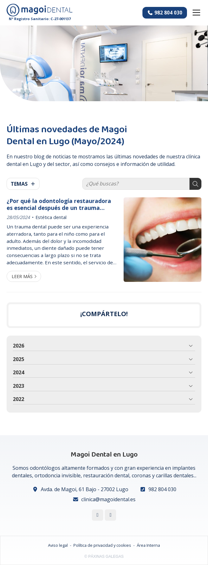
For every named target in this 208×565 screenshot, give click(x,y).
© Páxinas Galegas (104, 556)
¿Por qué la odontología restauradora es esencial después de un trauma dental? (59, 204)
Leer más (22, 276)
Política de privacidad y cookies (102, 545)
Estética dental (51, 217)
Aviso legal (58, 545)
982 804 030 (162, 489)
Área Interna (148, 545)
